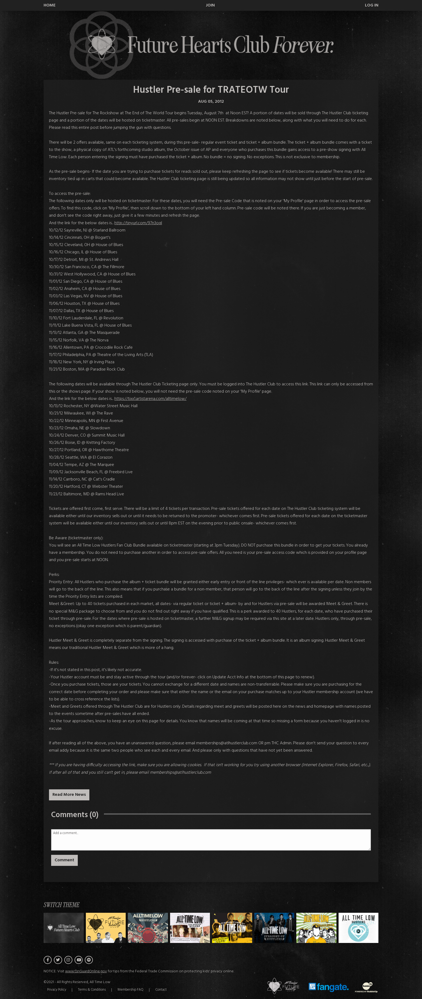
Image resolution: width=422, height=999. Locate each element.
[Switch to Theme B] (148, 928)
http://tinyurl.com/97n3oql (138, 223)
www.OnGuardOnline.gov (86, 972)
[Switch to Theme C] (190, 928)
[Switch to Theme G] (359, 928)
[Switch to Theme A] (106, 928)
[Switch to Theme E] (274, 928)
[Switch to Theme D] (232, 928)
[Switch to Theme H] (64, 928)
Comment (64, 860)
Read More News (69, 794)
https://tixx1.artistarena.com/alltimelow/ (150, 398)
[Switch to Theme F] (316, 928)
